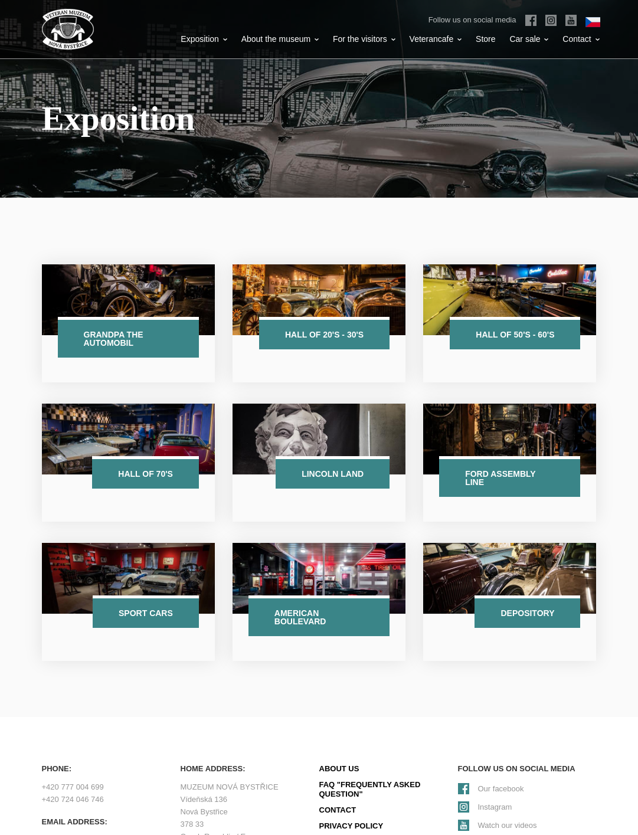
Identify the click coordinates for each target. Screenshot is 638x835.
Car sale (528, 39)
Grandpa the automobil (113, 339)
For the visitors (364, 39)
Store (485, 39)
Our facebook (501, 789)
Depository (527, 613)
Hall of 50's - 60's (515, 334)
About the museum (280, 39)
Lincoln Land (333, 474)
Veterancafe (436, 39)
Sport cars (146, 613)
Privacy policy (351, 825)
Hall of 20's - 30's (324, 334)
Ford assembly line (500, 478)
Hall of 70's (145, 474)
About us (339, 768)
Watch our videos (507, 825)
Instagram (495, 807)
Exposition (204, 39)
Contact (580, 39)
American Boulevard (300, 617)
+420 (73, 787)
